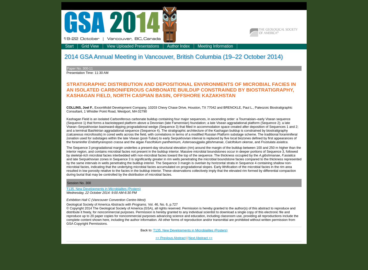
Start (69, 46)
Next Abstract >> (200, 238)
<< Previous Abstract (170, 238)
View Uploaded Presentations (133, 46)
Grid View (90, 46)
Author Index (178, 46)
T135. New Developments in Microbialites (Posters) (103, 189)
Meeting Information (215, 46)
